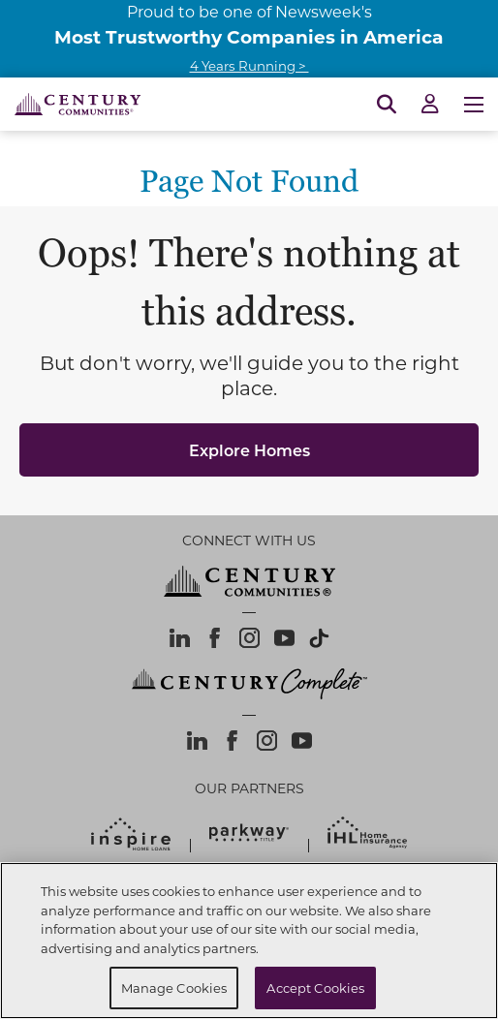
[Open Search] (386, 104)
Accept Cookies (315, 987)
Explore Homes (249, 450)
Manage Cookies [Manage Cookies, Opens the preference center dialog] (174, 987)
